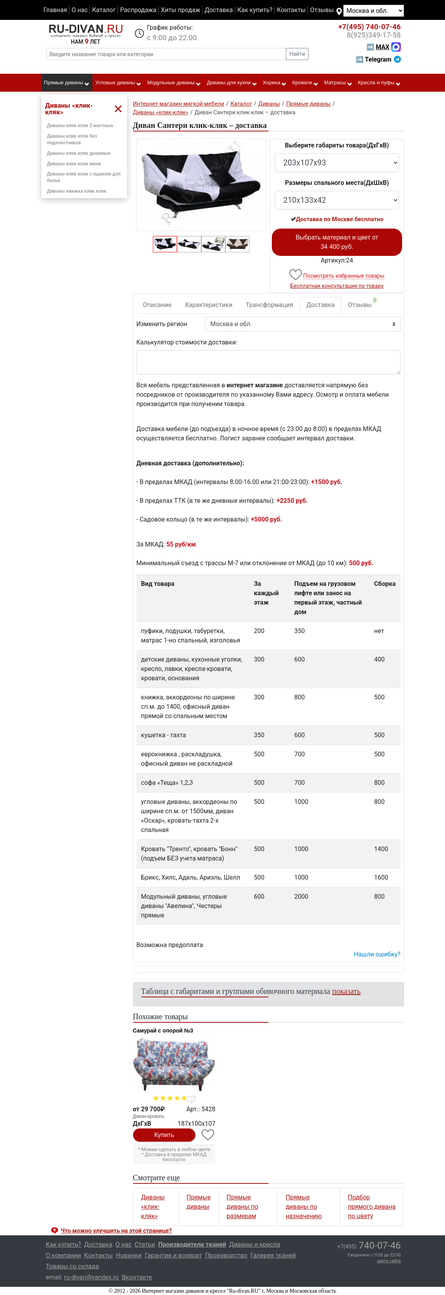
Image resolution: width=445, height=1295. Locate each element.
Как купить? (254, 10)
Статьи (145, 1244)
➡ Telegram (378, 59)
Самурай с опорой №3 (163, 1030)
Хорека (275, 83)
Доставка (219, 10)
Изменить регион (162, 324)
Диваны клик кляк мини (74, 164)
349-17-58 (374, 35)
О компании (63, 1255)
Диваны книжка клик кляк (77, 191)
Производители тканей (192, 1244)
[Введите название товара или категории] (166, 54)
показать (346, 991)
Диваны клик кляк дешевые (78, 153)
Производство (226, 1255)
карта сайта (389, 1260)
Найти (297, 54)
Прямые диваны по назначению (303, 1207)
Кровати (306, 83)
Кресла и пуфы (379, 83)
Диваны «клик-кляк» (153, 1207)
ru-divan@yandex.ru (91, 1277)
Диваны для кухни (232, 83)
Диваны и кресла (254, 1244)
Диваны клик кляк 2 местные (80, 125)
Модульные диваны (174, 83)
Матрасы (338, 83)
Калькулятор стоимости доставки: (187, 342)
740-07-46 (369, 27)
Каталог (103, 10)
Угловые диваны (118, 83)
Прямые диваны (67, 83)
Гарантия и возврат (173, 1255)
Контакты (291, 10)
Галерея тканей (273, 1255)
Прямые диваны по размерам (242, 1207)
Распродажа (138, 10)
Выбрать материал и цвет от (337, 242)
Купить (164, 1135)
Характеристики (208, 305)
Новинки (129, 1255)
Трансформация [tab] (269, 305)
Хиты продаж (180, 10)
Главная (55, 10)
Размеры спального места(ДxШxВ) (337, 182)
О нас (79, 10)
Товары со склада (72, 1266)
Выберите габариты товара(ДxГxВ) (337, 145)
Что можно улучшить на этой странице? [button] (116, 1230)
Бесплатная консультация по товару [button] (336, 286)
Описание (157, 305)
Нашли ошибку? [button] (377, 954)
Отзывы (322, 10)
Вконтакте (137, 1277)
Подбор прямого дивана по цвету (371, 1207)
